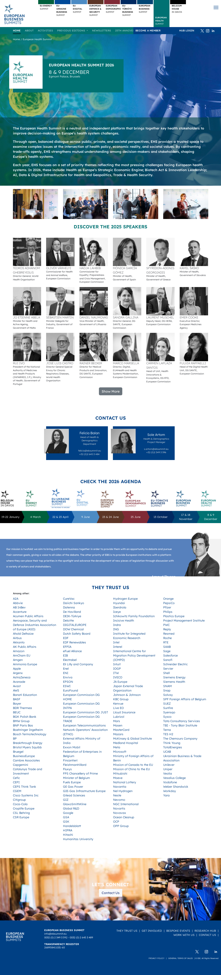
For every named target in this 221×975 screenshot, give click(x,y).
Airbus (17, 638)
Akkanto (19, 642)
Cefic (16, 778)
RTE (165, 642)
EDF (65, 638)
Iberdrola (119, 607)
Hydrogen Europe (125, 599)
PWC (166, 625)
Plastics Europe (173, 616)
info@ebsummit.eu (55, 933)
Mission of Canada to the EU (133, 765)
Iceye (117, 612)
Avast (17, 686)
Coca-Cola (20, 804)
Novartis (119, 808)
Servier (168, 668)
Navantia (119, 786)
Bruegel (18, 752)
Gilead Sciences (74, 795)
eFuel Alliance (72, 651)
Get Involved (152, 930)
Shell (166, 673)
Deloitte (68, 620)
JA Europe (120, 682)
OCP (116, 821)
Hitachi (68, 835)
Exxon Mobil (71, 747)
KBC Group (121, 699)
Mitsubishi (120, 773)
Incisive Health (123, 620)
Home (17, 30)
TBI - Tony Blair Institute (180, 725)
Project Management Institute (184, 620)
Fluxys (67, 769)
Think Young (171, 743)
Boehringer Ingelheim (28, 730)
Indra (117, 625)
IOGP (117, 668)
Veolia (167, 773)
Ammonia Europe (25, 664)
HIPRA (67, 830)
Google (68, 813)
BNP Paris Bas (23, 725)
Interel (117, 647)
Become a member (147, 30)
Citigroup (19, 800)
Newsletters (101, 30)
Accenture (20, 612)
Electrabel (70, 660)
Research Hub (205, 930)
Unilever (168, 765)
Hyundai (119, 603)
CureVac (69, 599)
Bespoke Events (178, 930)
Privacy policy (156, 958)
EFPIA (67, 647)
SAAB (167, 647)
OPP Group (121, 826)
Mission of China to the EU (131, 769)
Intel (116, 642)
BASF (16, 699)
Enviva (67, 677)
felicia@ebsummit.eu (89, 450)
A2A (15, 599)
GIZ (65, 800)
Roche (167, 638)
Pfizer (167, 607)
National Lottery (124, 782)
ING (116, 629)
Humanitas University (78, 839)
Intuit (117, 664)
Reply (167, 629)
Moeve (117, 778)
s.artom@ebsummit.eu (156, 449)
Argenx (18, 673)
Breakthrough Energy (27, 743)
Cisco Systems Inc (25, 795)
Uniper (167, 769)
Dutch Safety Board (76, 633)
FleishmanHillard (74, 765)
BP (15, 738)
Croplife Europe (23, 808)
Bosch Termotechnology (29, 734)
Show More (111, 391)
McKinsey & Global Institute (132, 738)
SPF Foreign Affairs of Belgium (184, 699)
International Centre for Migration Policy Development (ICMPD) (134, 655)
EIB (65, 655)
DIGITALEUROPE (74, 625)
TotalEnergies (172, 747)
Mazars (118, 734)
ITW (116, 673)
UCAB (167, 752)
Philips (167, 612)
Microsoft (119, 752)
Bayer (17, 703)
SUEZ (167, 703)
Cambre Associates (26, 760)
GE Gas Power (73, 786)
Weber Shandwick (175, 786)
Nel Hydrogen (123, 791)
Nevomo (119, 800)
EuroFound (70, 690)
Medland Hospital (125, 743)
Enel (66, 668)
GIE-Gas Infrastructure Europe (84, 791)
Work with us (183, 934)
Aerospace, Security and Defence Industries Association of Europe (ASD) (34, 625)
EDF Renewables (74, 642)
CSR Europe (21, 817)
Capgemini (20, 765)
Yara (166, 795)
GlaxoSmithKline (74, 804)
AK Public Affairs (24, 647)
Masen (117, 725)
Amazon (18, 651)
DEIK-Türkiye (72, 616)
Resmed (168, 633)
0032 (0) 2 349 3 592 (55, 937)
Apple (17, 668)
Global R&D (71, 808)
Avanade (19, 682)
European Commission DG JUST (85, 712)
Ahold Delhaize (23, 633)
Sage (166, 651)
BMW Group (21, 721)
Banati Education (25, 695)
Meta (116, 747)
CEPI (16, 782)
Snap (166, 690)
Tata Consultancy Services (181, 721)
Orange (168, 599)
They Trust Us (126, 930)
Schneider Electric (175, 664)
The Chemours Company (180, 738)
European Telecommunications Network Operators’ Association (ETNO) (85, 730)
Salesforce (170, 655)
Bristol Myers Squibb (27, 747)
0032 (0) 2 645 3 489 (81, 937)
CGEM (17, 791)
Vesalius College (174, 778)
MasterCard (121, 730)
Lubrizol (118, 717)
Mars (116, 721)
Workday (169, 791)
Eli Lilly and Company (78, 664)
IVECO (117, 677)
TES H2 (168, 734)
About (29, 30)
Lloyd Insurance (124, 712)
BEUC (16, 712)
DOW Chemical (73, 629)
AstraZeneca (21, 677)
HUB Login (186, 30)
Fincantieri (70, 760)
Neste (117, 795)
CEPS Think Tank (24, 786)
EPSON (68, 682)
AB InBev (19, 607)
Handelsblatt (72, 826)
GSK (66, 821)
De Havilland (72, 612)
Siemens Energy (174, 677)
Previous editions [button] (71, 30)
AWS (16, 690)
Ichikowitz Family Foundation (134, 616)
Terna (167, 730)
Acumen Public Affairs (28, 616)
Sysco (167, 717)
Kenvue (118, 703)
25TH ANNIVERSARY (128, 30)
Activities (45, 30)
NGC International (126, 804)
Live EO (118, 708)
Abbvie (18, 603)
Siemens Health (174, 682)
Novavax (119, 813)
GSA (66, 817)
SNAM (167, 686)
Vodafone (170, 782)
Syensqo (169, 712)
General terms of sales (180, 958)
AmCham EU (21, 655)
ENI (65, 673)
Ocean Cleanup (123, 817)
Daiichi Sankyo (73, 603)
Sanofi (167, 660)
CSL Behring (21, 813)
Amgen (18, 660)
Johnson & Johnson (127, 695)
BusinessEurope (24, 756)
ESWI (67, 686)
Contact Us (111, 893)
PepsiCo (169, 603)
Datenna (69, 607)
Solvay (168, 695)
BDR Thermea (22, 708)
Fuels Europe (72, 782)
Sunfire (168, 708)
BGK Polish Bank (24, 717)
